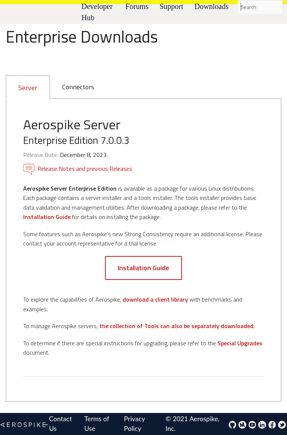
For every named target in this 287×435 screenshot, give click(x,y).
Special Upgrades (239, 343)
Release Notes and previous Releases (77, 168)
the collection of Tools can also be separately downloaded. (177, 325)
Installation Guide (47, 216)
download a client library (155, 299)
